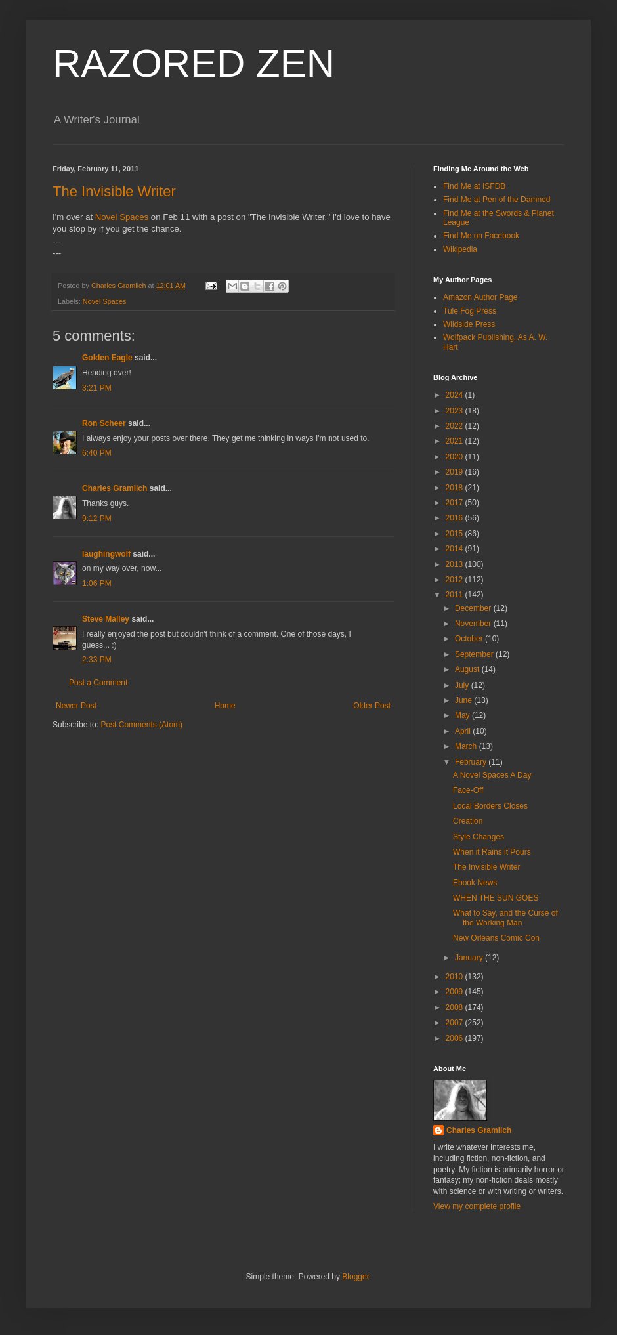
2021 (455, 441)
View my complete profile (477, 1206)
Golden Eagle (107, 357)
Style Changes (478, 836)
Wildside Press (469, 324)
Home (225, 705)
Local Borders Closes (490, 806)
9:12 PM (97, 518)
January (470, 957)
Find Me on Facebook (481, 235)
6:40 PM (97, 452)
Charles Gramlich (114, 488)
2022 (455, 426)
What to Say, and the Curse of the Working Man (505, 917)
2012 (455, 579)
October (470, 638)
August (468, 669)
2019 (455, 472)
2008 (455, 1007)
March (467, 746)
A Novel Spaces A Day (492, 775)
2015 (455, 533)
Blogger (355, 1276)
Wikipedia (460, 249)
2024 (455, 395)
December (474, 608)
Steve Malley (105, 619)
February (471, 762)
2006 (455, 1038)
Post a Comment (98, 682)
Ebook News (475, 882)
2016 (455, 517)
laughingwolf (106, 554)
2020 (455, 456)
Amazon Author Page (480, 297)
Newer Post (76, 705)
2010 (455, 976)
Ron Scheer (104, 423)
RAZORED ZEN (194, 63)
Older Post (372, 705)
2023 (455, 410)
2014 (455, 548)
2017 (455, 502)
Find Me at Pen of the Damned (496, 199)
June (464, 700)
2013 (455, 564)
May (463, 715)
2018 (455, 487)
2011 (455, 594)
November (474, 623)
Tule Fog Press (469, 311)
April (464, 731)
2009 (455, 991)
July (463, 685)
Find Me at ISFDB (474, 186)
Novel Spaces (121, 217)
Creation (467, 821)
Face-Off (468, 790)
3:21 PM (97, 387)
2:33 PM (97, 659)
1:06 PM (97, 583)
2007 (455, 1022)
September (475, 654)
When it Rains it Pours (492, 852)
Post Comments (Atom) (141, 724)
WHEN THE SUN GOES (495, 897)
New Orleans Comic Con (496, 938)
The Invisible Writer (114, 191)
